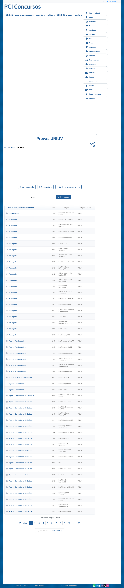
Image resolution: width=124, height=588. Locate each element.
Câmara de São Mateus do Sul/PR (65, 323)
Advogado (11, 219)
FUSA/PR (62, 463)
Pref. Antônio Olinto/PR (63, 250)
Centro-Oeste (92, 51)
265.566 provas (64, 15)
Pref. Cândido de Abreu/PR (65, 450)
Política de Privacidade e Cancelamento (30, 586)
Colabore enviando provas (68, 187)
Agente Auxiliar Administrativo (19, 377)
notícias (51, 15)
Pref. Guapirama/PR (66, 457)
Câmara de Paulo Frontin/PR (65, 280)
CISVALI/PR (63, 244)
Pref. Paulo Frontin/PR (63, 286)
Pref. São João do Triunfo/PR (65, 426)
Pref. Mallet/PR (64, 438)
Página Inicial (92, 13)
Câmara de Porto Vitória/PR (65, 292)
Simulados (91, 81)
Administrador (13, 213)
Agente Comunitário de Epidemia (20, 396)
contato (78, 15)
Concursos (91, 25)
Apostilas (90, 17)
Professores (92, 60)
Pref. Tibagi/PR (64, 335)
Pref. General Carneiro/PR (64, 505)
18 (79, 523)
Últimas (90, 55)
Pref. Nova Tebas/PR (66, 219)
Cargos (90, 68)
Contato (90, 98)
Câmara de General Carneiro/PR (66, 310)
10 (69, 523)
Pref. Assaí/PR (64, 329)
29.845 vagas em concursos (20, 15)
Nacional (90, 30)
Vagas (89, 77)
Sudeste (90, 34)
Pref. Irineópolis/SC (66, 237)
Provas (89, 85)
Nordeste (90, 46)
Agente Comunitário (15, 383)
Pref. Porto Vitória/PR (66, 262)
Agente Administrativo (16, 341)
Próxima (57, 530)
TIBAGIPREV (63, 317)
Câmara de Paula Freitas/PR (65, 274)
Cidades (90, 72)
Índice (23, 523)
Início (6, 148)
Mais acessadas (27, 187)
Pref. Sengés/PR (65, 383)
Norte (89, 42)
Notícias (90, 21)
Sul (88, 38)
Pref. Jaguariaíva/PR (66, 231)
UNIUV (80, 213)
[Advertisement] (30, 166)
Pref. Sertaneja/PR (65, 347)
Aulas (89, 89)
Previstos (90, 64)
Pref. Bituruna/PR (65, 304)
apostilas (40, 15)
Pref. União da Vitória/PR (64, 268)
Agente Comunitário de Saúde (19, 402)
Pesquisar (63, 197)
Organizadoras (93, 94)
